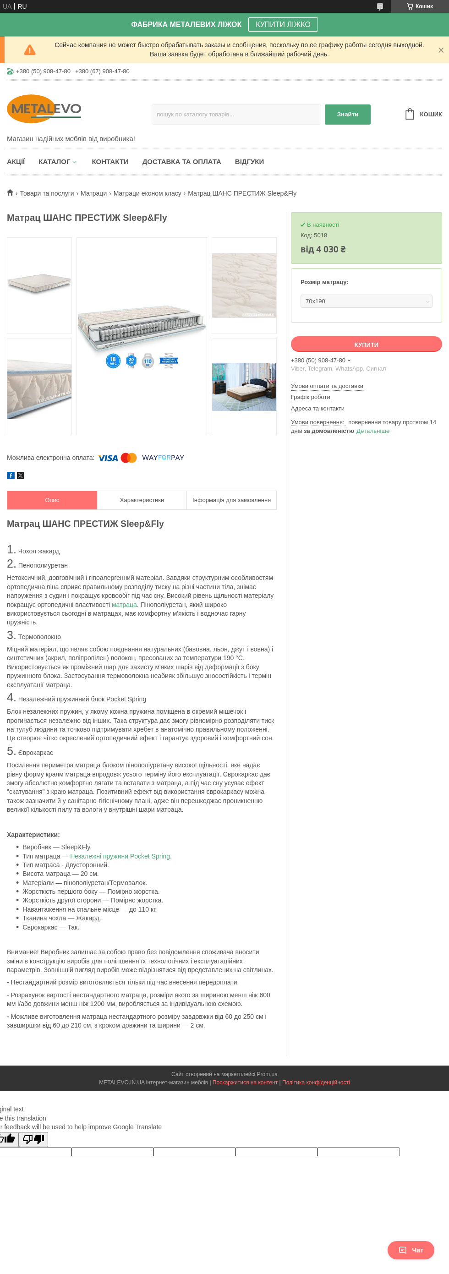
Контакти (110, 161)
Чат (411, 1250)
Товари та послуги (47, 193)
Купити (366, 344)
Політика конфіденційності (316, 1082)
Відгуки (249, 161)
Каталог (54, 161)
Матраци (94, 193)
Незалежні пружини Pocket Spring (120, 856)
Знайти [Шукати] (348, 114)
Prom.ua (267, 1074)
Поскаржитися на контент (245, 1082)
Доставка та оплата (181, 161)
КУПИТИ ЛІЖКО (283, 24)
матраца (124, 604)
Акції (16, 161)
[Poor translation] (33, 1139)
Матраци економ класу (147, 193)
